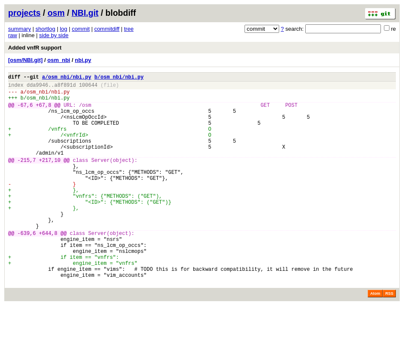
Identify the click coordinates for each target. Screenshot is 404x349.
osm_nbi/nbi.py (48, 95)
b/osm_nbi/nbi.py (119, 78)
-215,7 (27, 178)
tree (128, 29)
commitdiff (106, 29)
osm (56, 13)
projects (24, 13)
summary (19, 29)
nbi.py (83, 60)
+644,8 (48, 266)
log (63, 29)
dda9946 (37, 87)
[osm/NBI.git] (25, 60)
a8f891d (65, 87)
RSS (389, 337)
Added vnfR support (35, 47)
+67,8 (43, 111)
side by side (54, 35)
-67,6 (25, 111)
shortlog (45, 29)
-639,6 (27, 266)
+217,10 (49, 178)
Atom (375, 337)
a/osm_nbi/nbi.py (66, 78)
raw (12, 35)
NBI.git (85, 13)
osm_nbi (58, 60)
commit (81, 29)
